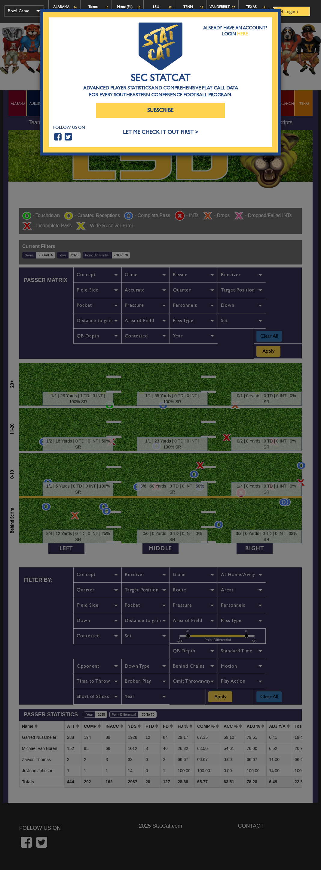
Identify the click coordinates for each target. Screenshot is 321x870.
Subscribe (160, 110)
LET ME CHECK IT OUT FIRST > (160, 132)
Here (242, 34)
